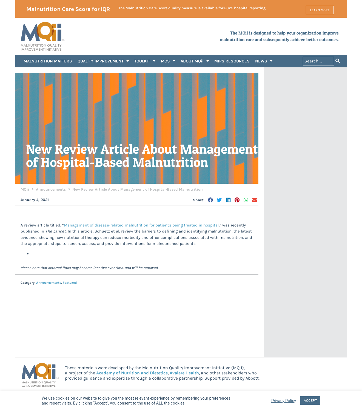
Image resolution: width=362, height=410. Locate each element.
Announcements (51, 189)
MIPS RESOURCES (232, 61)
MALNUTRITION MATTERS (48, 61)
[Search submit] (337, 61)
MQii (25, 189)
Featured (70, 283)
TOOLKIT (144, 61)
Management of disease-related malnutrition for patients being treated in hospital (141, 225)
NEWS (263, 61)
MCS (168, 61)
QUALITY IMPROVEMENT (103, 61)
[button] (211, 200)
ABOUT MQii (195, 61)
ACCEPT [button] (310, 400)
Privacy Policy (283, 400)
